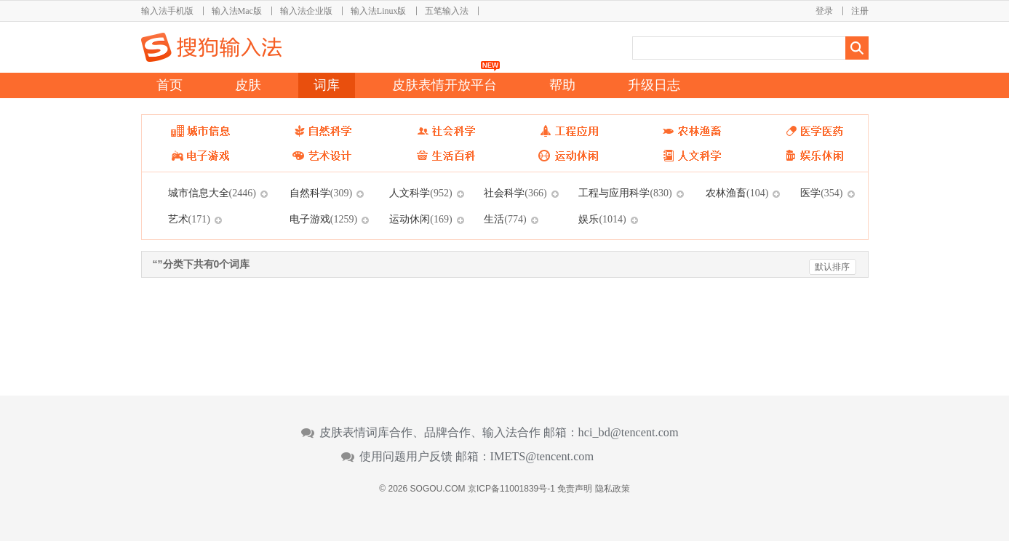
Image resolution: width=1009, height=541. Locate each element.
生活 (505, 219)
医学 (821, 193)
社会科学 (515, 193)
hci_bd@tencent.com (628, 432)
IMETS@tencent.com (542, 456)
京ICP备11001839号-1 (511, 489)
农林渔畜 (737, 193)
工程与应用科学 (624, 193)
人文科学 (420, 193)
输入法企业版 (306, 11)
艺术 (189, 219)
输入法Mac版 (237, 11)
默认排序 (832, 267)
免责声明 (574, 489)
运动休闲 (420, 219)
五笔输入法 (446, 11)
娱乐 (602, 219)
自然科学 (321, 193)
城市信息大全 (212, 193)
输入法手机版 (167, 11)
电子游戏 (323, 219)
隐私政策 (612, 489)
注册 (860, 11)
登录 (824, 11)
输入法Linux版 (379, 11)
